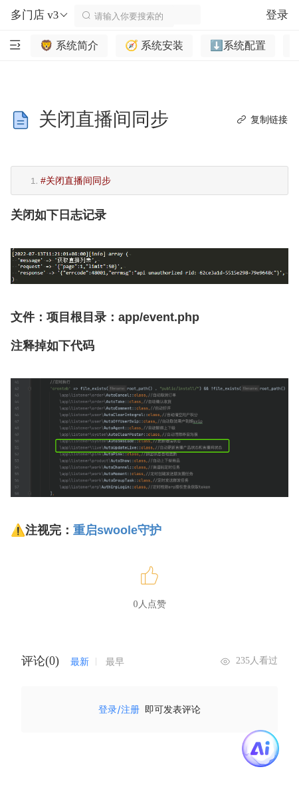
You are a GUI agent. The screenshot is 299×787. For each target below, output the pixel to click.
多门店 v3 (40, 15)
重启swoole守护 (117, 530)
